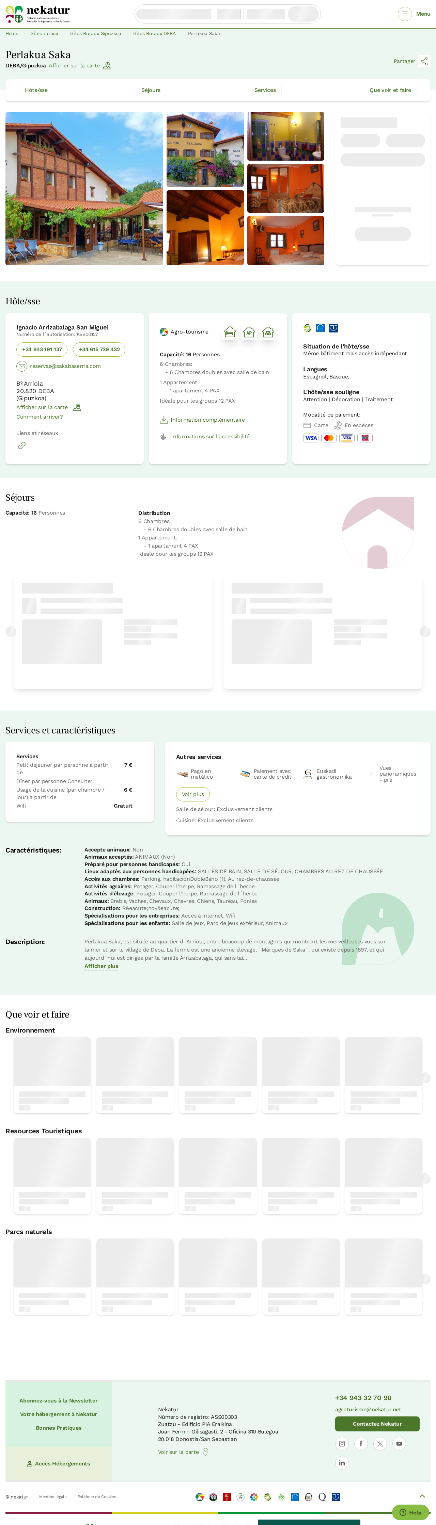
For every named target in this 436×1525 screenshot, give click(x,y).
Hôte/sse (36, 90)
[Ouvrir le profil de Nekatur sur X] (380, 1443)
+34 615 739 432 (99, 349)
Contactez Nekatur (377, 1424)
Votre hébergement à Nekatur (58, 1414)
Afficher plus (101, 966)
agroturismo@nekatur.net (368, 1409)
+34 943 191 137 (42, 349)
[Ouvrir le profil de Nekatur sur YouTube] (399, 1443)
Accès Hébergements (58, 1463)
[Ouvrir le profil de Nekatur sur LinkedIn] (342, 1463)
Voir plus (193, 794)
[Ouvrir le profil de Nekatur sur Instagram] (342, 1443)
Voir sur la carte (184, 1452)
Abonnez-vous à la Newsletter (58, 1400)
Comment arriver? (39, 416)
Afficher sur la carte (80, 66)
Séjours (150, 90)
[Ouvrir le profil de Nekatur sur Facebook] (361, 1443)
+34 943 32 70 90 (363, 1398)
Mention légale (53, 1496)
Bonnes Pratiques (59, 1428)
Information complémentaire (202, 420)
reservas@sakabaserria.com (58, 366)
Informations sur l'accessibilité (205, 436)
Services (265, 90)
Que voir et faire (390, 90)
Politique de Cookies (97, 1496)
